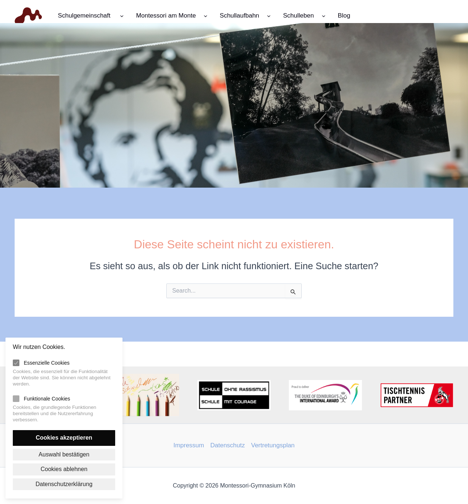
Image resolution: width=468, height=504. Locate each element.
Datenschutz (227, 445)
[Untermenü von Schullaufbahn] (269, 15)
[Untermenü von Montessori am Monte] (205, 15)
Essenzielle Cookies (46, 363)
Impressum (188, 445)
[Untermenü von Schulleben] (323, 15)
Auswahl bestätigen (64, 454)
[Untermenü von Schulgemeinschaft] (122, 15)
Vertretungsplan (273, 445)
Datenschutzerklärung (64, 484)
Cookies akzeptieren (64, 438)
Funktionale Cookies (47, 399)
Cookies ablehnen (64, 469)
